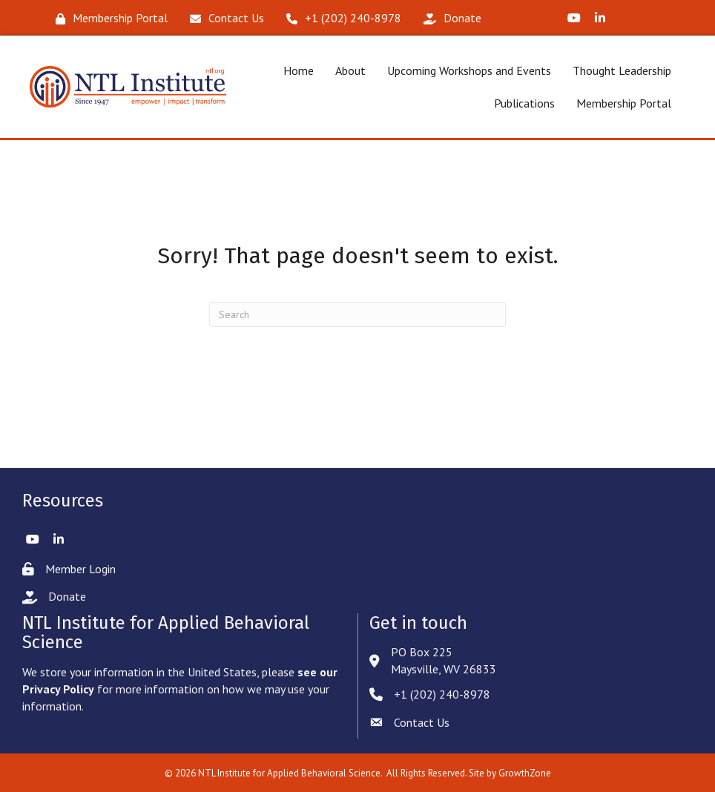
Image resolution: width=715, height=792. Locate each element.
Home (298, 70)
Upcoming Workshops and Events (469, 70)
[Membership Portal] (108, 18)
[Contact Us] (223, 18)
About (350, 70)
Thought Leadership (622, 70)
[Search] (357, 314)
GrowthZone (524, 773)
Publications (524, 103)
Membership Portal (623, 103)
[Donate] (448, 18)
